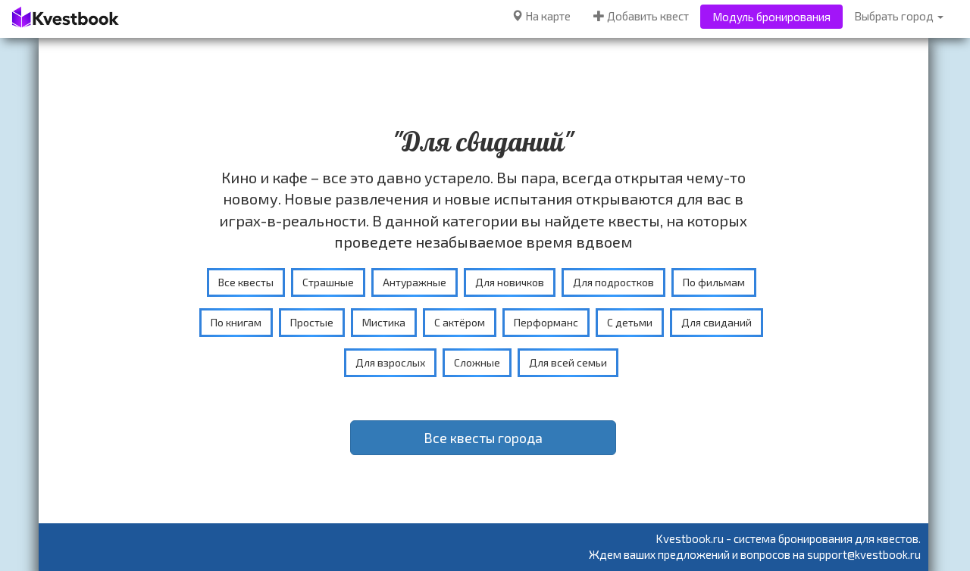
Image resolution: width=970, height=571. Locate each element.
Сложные (477, 362)
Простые (311, 322)
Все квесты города (483, 437)
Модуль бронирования (771, 16)
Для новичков (509, 282)
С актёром (459, 322)
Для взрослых (390, 362)
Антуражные (414, 282)
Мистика (383, 322)
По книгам (236, 322)
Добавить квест (641, 16)
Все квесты (246, 282)
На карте (541, 16)
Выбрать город (898, 16)
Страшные (328, 282)
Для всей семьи (568, 362)
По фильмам (714, 282)
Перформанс (546, 322)
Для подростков (613, 282)
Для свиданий (716, 322)
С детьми (629, 322)
